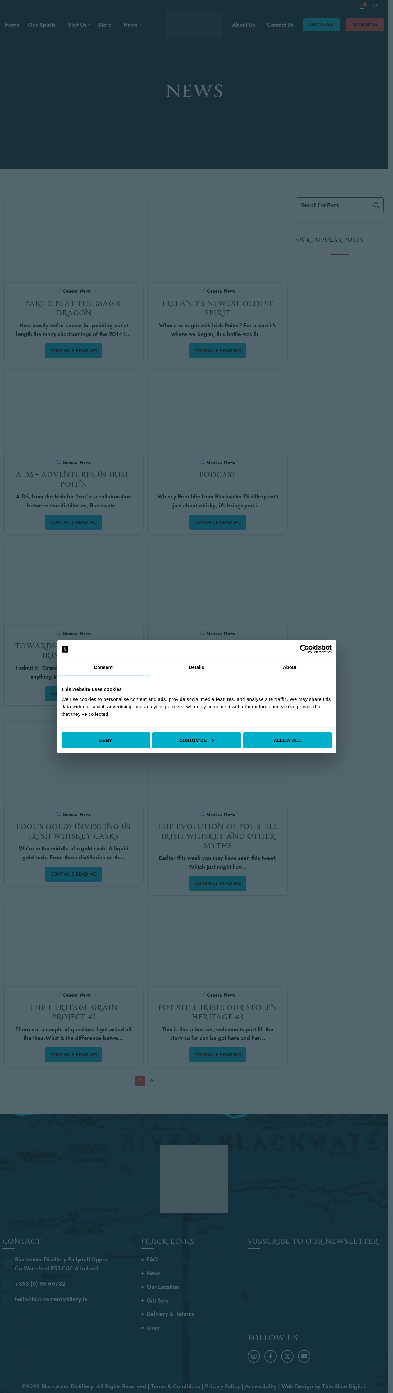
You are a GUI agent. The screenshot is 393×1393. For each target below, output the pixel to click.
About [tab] (290, 667)
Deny (105, 740)
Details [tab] (196, 667)
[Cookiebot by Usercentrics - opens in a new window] (304, 649)
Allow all (287, 740)
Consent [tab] (103, 667)
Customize (196, 740)
